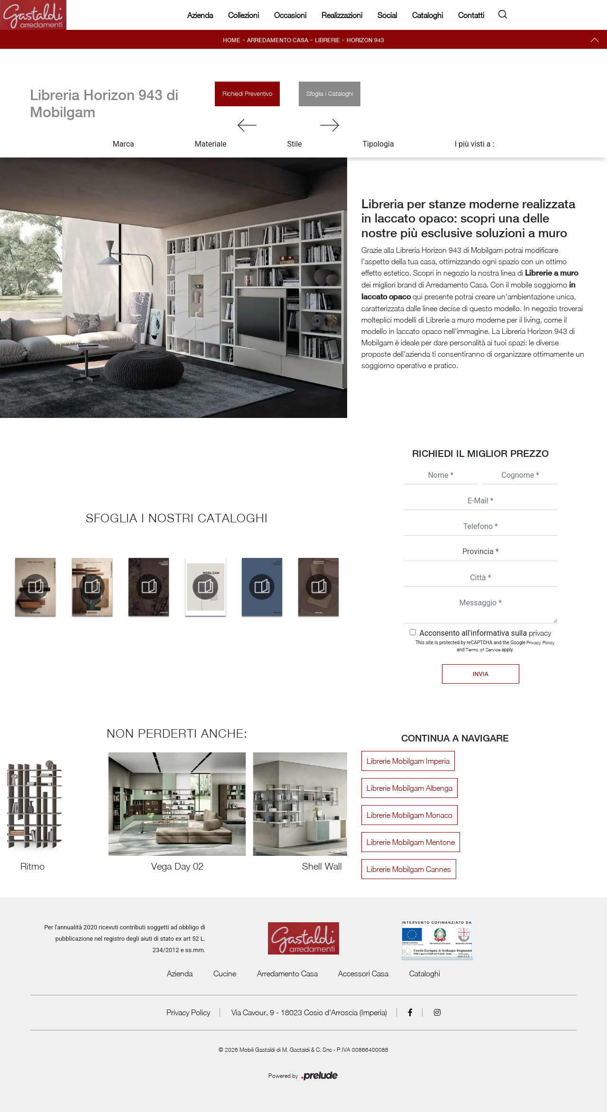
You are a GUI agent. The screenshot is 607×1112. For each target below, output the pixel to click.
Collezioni (243, 15)
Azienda (200, 15)
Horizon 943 (365, 40)
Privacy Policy (540, 642)
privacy (540, 633)
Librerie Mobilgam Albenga (409, 788)
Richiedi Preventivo (247, 93)
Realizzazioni (342, 15)
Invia (480, 673)
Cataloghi (427, 15)
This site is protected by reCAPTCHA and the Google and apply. (485, 645)
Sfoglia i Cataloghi (329, 93)
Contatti (471, 15)
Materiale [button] (211, 143)
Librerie (327, 40)
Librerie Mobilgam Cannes (409, 869)
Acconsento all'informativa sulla (485, 633)
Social (387, 15)
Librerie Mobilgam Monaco (409, 815)
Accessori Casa (363, 973)
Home (231, 40)
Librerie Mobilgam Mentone (411, 842)
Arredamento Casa (277, 40)
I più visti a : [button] (475, 143)
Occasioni (290, 15)
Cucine (224, 973)
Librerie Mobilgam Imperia (408, 761)
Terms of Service (483, 649)
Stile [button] (294, 143)
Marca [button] (123, 143)
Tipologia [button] (378, 143)
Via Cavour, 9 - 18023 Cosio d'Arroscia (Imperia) (309, 1012)
